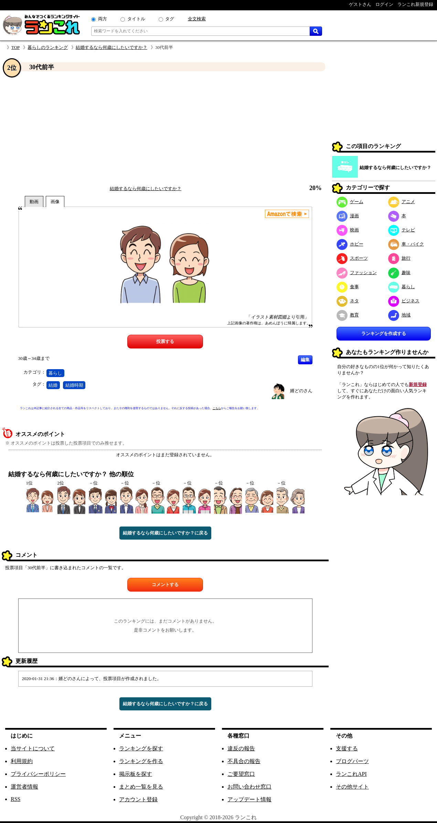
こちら (217, 408)
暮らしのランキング (48, 47)
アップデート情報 (249, 799)
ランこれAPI (351, 774)
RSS (15, 799)
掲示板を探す (135, 774)
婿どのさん (301, 390)
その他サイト (352, 787)
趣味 (399, 272)
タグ (169, 18)
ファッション (357, 272)
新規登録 (418, 384)
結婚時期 (74, 385)
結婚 (53, 385)
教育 (348, 314)
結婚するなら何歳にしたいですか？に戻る (165, 532)
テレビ (401, 229)
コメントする (165, 584)
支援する (347, 748)
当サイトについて (33, 748)
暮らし (55, 373)
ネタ (348, 300)
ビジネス (403, 300)
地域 (399, 314)
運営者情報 (24, 787)
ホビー (350, 244)
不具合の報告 (243, 761)
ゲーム (350, 201)
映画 (348, 229)
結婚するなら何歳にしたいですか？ (111, 47)
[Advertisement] (165, 128)
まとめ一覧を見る (141, 787)
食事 (348, 286)
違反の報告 (241, 748)
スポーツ (352, 258)
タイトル (136, 18)
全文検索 (197, 18)
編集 (305, 359)
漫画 (348, 215)
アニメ (401, 201)
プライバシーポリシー (38, 774)
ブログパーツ (352, 761)
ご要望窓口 (241, 774)
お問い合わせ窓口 (249, 787)
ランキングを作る (141, 761)
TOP (15, 47)
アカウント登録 (138, 799)
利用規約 (22, 761)
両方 (102, 18)
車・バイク (406, 244)
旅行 (399, 258)
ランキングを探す (141, 748)
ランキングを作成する (383, 333)
